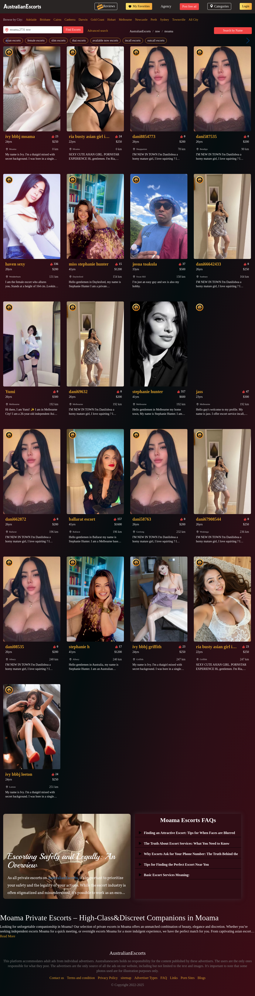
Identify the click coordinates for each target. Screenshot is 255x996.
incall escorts (132, 40)
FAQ (163, 978)
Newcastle (141, 19)
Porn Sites (187, 978)
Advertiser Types (145, 978)
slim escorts (58, 40)
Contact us (57, 978)
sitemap (126, 978)
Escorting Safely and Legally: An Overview (61, 860)
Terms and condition (81, 978)
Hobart (111, 19)
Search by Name (233, 30)
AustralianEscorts (140, 31)
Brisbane (45, 19)
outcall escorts (155, 40)
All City (193, 19)
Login (245, 6)
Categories (219, 6)
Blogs (201, 978)
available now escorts (105, 40)
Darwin (83, 19)
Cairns (57, 19)
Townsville (179, 19)
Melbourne (125, 19)
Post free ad (189, 6)
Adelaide (31, 19)
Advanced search (98, 30)
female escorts (35, 40)
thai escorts (79, 40)
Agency (166, 6)
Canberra (70, 19)
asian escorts (13, 40)
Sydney (164, 19)
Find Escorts (73, 29)
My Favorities (139, 6)
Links (174, 978)
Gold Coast (97, 19)
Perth (154, 19)
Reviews (106, 6)
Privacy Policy (108, 978)
